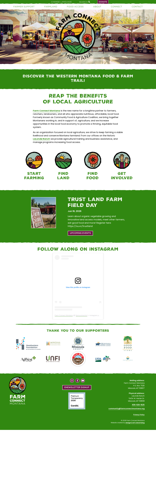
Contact (137, 6)
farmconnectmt (81, 315)
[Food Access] (92, 166)
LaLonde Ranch (41, 138)
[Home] (78, 37)
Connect (116, 6)
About (97, 6)
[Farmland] (63, 166)
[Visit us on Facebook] (77, 381)
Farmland (50, 6)
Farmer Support (24, 6)
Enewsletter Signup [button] (76, 387)
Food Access (75, 6)
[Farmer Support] (34, 166)
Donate (103, 2)
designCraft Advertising (135, 423)
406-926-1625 (138, 405)
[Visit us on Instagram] (72, 381)
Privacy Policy (139, 415)
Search (84, 2)
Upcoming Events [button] (80, 233)
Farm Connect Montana (46, 110)
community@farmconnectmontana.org (126, 408)
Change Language (61, 2)
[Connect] (121, 166)
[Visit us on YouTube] (82, 381)
